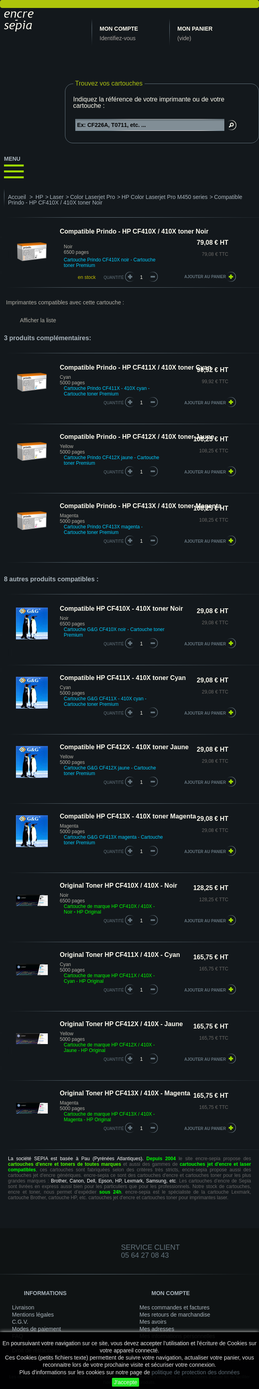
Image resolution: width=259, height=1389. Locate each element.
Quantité (114, 277)
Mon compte (119, 28)
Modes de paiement (36, 1329)
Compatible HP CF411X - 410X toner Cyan (123, 677)
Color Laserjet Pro (92, 197)
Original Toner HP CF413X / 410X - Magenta (125, 1093)
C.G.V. (20, 1322)
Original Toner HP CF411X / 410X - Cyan (120, 954)
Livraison (23, 1307)
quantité (114, 403)
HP (39, 197)
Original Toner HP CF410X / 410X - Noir (118, 885)
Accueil (17, 197)
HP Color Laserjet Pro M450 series (165, 197)
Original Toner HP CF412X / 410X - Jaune (121, 1024)
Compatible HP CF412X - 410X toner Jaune (124, 747)
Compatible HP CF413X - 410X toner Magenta (128, 816)
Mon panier (194, 28)
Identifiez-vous (117, 38)
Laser (57, 197)
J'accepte (125, 1382)
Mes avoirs (153, 1322)
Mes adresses (156, 1329)
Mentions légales (33, 1314)
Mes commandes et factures (174, 1307)
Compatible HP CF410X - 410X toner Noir (121, 608)
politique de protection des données (195, 1372)
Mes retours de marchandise (174, 1314)
